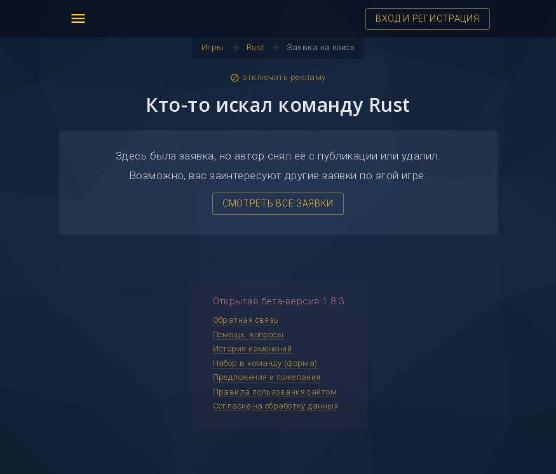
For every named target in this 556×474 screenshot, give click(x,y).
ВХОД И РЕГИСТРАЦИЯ (428, 18)
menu (78, 18)
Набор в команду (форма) (265, 363)
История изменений (252, 348)
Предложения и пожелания (267, 377)
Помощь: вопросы (248, 334)
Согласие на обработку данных (276, 405)
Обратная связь (246, 320)
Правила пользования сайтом (275, 391)
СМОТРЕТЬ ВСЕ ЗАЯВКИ (278, 203)
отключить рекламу (278, 77)
